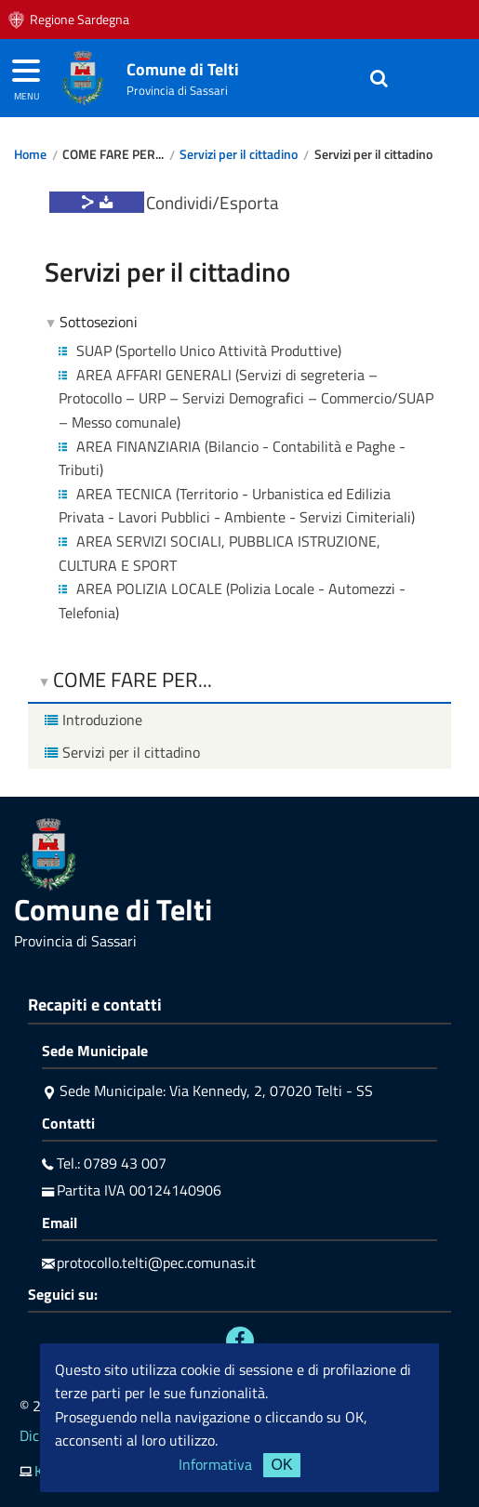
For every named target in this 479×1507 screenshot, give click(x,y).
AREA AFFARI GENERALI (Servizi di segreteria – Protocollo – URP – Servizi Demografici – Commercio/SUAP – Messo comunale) (246, 398)
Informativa (215, 1464)
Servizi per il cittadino (239, 154)
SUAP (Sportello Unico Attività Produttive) (200, 350)
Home (30, 154)
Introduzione (91, 719)
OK (281, 1465)
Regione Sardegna (79, 19)
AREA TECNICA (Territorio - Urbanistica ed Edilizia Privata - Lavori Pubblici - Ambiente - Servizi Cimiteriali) (237, 506)
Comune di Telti (182, 69)
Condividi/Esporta (212, 202)
